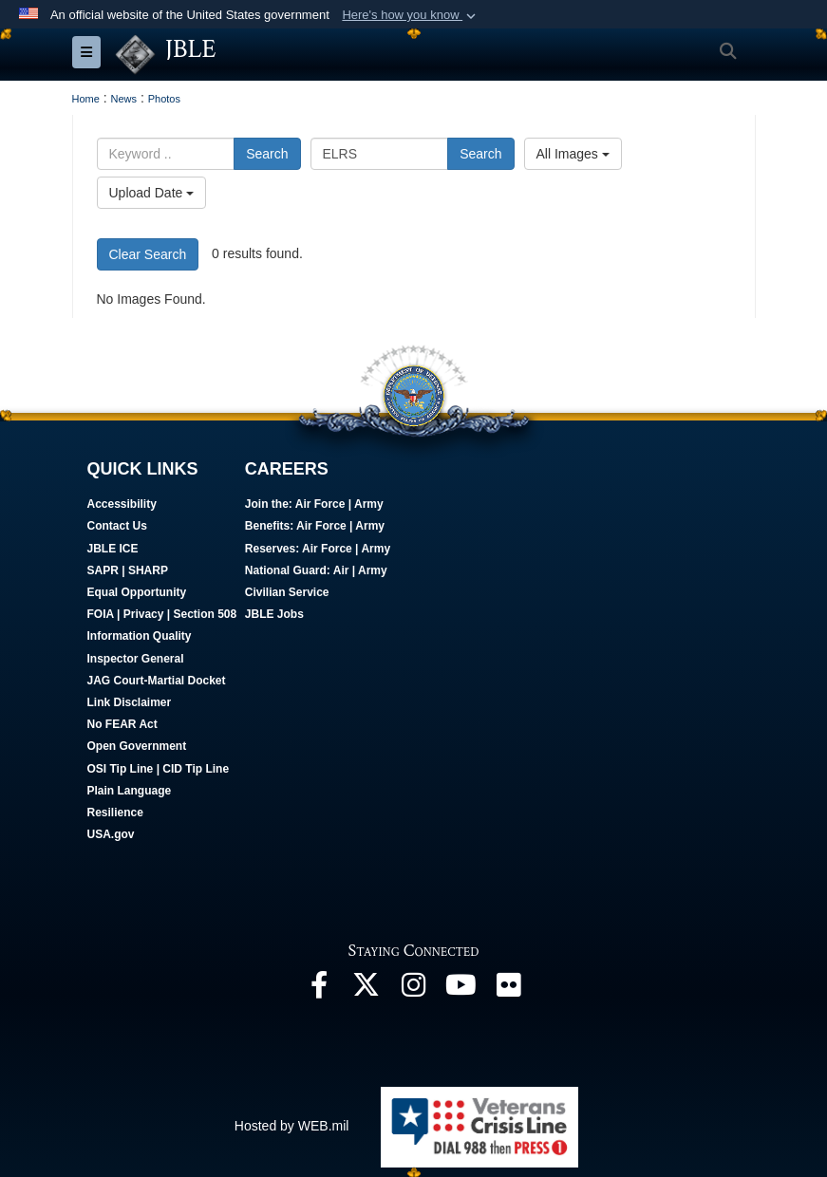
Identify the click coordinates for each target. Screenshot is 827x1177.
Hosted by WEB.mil (292, 1125)
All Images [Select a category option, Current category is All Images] (573, 153)
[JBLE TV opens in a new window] (461, 990)
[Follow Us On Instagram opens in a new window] (414, 990)
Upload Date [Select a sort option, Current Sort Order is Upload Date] (152, 192)
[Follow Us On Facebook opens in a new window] (319, 990)
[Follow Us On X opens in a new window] (366, 990)
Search (267, 153)
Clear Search (148, 254)
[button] (410, 15)
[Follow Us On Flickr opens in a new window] (509, 990)
